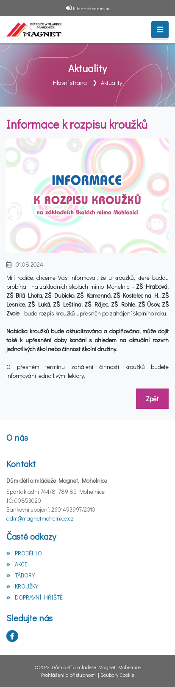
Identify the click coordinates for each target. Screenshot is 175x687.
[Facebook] (12, 636)
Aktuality (111, 83)
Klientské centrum (91, 8)
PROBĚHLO (24, 553)
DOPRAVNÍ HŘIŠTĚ (34, 597)
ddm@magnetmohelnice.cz (40, 518)
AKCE (17, 564)
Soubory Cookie (117, 674)
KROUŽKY (22, 586)
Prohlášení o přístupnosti (68, 674)
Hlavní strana (70, 83)
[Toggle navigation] (160, 29)
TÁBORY (20, 575)
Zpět (152, 398)
